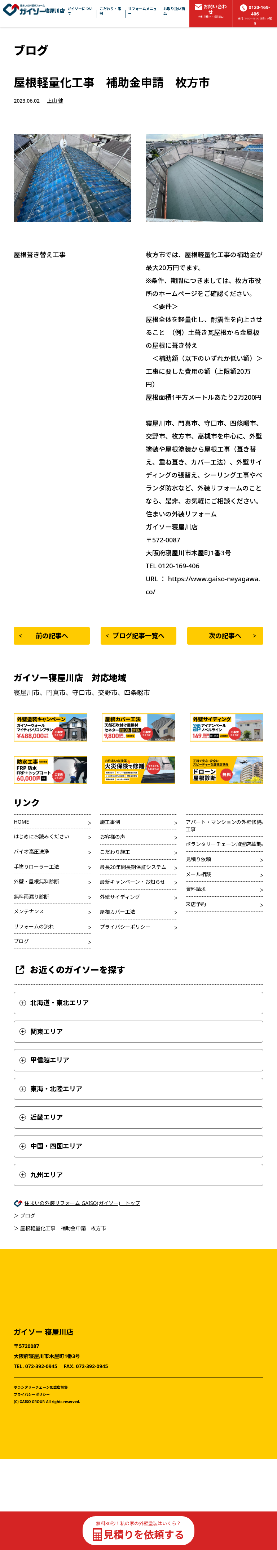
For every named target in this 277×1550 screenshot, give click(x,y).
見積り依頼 (198, 859)
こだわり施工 (115, 851)
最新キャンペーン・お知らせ (132, 881)
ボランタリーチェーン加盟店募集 (223, 844)
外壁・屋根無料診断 (36, 881)
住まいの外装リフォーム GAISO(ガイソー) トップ (82, 1203)
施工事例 (110, 822)
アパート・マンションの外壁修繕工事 (223, 826)
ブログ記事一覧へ (135, 635)
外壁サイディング (120, 896)
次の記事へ (232, 635)
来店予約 (196, 904)
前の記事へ (43, 635)
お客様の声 (112, 836)
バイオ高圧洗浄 (31, 851)
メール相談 (198, 874)
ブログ (21, 941)
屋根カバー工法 (117, 911)
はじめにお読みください (41, 836)
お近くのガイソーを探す (69, 969)
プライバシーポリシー (125, 926)
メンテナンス (29, 911)
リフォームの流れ (34, 926)
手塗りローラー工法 (36, 866)
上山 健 (55, 100)
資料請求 (196, 889)
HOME (21, 821)
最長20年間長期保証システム (133, 867)
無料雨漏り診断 (31, 896)
